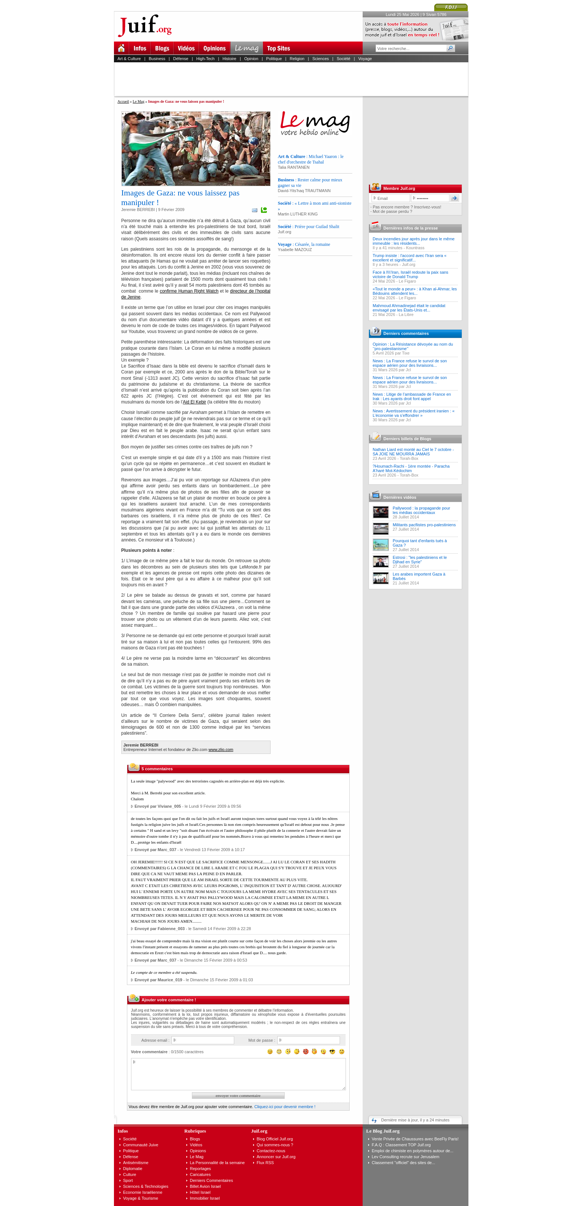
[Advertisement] (294, 79)
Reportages (200, 1168)
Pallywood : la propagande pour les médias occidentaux (421, 510)
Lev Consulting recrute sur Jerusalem (405, 1156)
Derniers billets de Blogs (407, 438)
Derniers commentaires (406, 333)
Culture (129, 1174)
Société (343, 58)
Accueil (123, 101)
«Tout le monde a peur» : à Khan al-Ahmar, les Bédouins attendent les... (415, 291)
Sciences (320, 58)
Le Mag (138, 101)
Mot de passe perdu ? (392, 211)
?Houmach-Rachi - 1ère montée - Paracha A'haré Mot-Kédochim (411, 468)
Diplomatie (133, 1168)
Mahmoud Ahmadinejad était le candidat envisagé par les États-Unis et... (409, 307)
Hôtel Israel (200, 1192)
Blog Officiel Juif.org (275, 1139)
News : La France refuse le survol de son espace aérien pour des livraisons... (410, 363)
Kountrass (415, 248)
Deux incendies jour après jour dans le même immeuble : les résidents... (414, 241)
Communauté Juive (140, 1145)
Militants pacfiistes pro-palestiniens (424, 525)
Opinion (251, 58)
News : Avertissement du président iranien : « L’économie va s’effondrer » (414, 413)
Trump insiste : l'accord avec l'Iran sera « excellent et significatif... (410, 257)
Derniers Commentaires (211, 1180)
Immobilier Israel (205, 1198)
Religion (297, 58)
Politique (274, 58)
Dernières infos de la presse (410, 228)
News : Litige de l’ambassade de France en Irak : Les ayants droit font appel (412, 396)
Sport (128, 1180)
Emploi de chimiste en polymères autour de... (413, 1151)
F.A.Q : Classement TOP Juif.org (401, 1145)
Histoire (229, 58)
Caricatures (200, 1174)
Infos (123, 1131)
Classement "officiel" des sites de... (403, 1162)
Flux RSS (265, 1162)
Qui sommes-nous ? (275, 1145)
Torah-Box (409, 458)
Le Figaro (407, 281)
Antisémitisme (135, 1162)
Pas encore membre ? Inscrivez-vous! (407, 207)
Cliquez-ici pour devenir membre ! (284, 1106)
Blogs (195, 1139)
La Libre (406, 314)
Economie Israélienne (143, 1192)
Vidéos (196, 1145)
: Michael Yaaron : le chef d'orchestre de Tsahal (311, 159)
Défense (181, 58)
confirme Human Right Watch (189, 291)
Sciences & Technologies (146, 1186)
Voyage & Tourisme (140, 1198)
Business (157, 58)
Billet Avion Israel (205, 1186)
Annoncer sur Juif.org (276, 1156)
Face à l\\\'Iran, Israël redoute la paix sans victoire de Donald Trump (410, 274)
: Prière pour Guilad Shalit (309, 226)
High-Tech (205, 58)
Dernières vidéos (399, 497)
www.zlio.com (221, 749)
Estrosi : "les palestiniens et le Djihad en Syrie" (420, 559)
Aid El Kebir (194, 402)
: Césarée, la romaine (304, 244)
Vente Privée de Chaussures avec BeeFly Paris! (415, 1139)
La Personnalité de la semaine (217, 1162)
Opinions (198, 1151)
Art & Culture (129, 58)
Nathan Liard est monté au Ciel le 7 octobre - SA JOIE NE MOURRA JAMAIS (413, 451)
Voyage (365, 58)
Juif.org (408, 264)
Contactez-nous (271, 1151)
